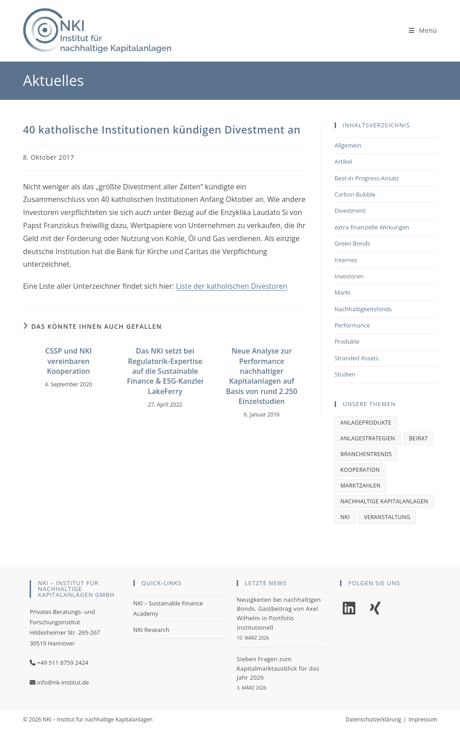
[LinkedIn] (349, 608)
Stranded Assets (357, 358)
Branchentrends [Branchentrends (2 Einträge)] (366, 454)
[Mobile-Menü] (423, 30)
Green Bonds (352, 243)
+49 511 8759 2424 (62, 662)
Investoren (349, 276)
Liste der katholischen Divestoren (232, 286)
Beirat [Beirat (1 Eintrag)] (418, 438)
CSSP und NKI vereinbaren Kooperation (68, 361)
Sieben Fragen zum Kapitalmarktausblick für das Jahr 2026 (278, 668)
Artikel (343, 161)
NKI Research (151, 630)
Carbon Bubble (355, 194)
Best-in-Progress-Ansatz (367, 178)
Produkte (347, 341)
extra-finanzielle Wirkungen (372, 227)
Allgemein (348, 145)
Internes (346, 260)
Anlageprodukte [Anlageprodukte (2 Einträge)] (366, 422)
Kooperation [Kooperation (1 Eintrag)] (360, 470)
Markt (343, 292)
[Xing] (375, 608)
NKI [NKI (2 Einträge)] (345, 517)
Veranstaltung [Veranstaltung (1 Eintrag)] (387, 517)
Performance (352, 325)
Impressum (422, 719)
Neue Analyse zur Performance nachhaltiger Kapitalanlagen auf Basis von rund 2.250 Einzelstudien (261, 376)
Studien (345, 374)
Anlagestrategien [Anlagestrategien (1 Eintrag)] (368, 438)
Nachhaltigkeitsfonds (363, 309)
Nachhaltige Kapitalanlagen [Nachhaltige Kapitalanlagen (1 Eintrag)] (384, 501)
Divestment (350, 210)
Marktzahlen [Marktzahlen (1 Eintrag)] (360, 485)
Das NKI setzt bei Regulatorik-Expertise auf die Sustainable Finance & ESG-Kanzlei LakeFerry (165, 371)
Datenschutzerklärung (373, 719)
